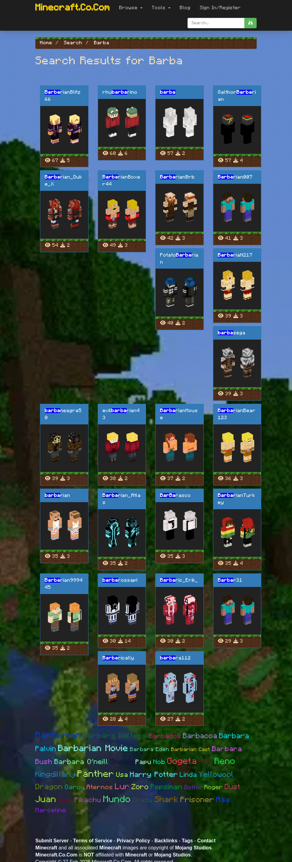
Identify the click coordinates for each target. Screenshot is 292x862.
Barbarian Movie (93, 748)
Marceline (50, 810)
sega (232, 332)
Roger (213, 787)
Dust (233, 787)
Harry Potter (154, 774)
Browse (131, 7)
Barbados (165, 736)
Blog (185, 7)
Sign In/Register (220, 7)
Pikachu (88, 800)
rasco (175, 495)
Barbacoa (200, 736)
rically (118, 657)
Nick (206, 762)
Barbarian (58, 735)
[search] (250, 23)
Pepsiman (166, 787)
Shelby (122, 762)
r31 (230, 580)
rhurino (120, 92)
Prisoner (197, 800)
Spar (65, 800)
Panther (95, 774)
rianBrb (177, 177)
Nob (159, 762)
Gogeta (182, 761)
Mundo (117, 799)
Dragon (49, 787)
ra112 (175, 657)
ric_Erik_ (179, 580)
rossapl (120, 580)
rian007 (235, 177)
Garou (75, 787)
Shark (167, 799)
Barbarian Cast (190, 749)
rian (57, 495)
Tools (161, 7)
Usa (122, 774)
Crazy (143, 800)
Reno (225, 761)
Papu (144, 762)
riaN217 (235, 255)
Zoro (140, 787)
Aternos (100, 787)
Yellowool (216, 774)
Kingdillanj (55, 774)
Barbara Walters (115, 736)
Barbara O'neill (81, 762)
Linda (188, 774)
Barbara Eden (149, 749)
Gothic (193, 787)
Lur (122, 786)
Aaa (223, 800)
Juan (45, 799)
